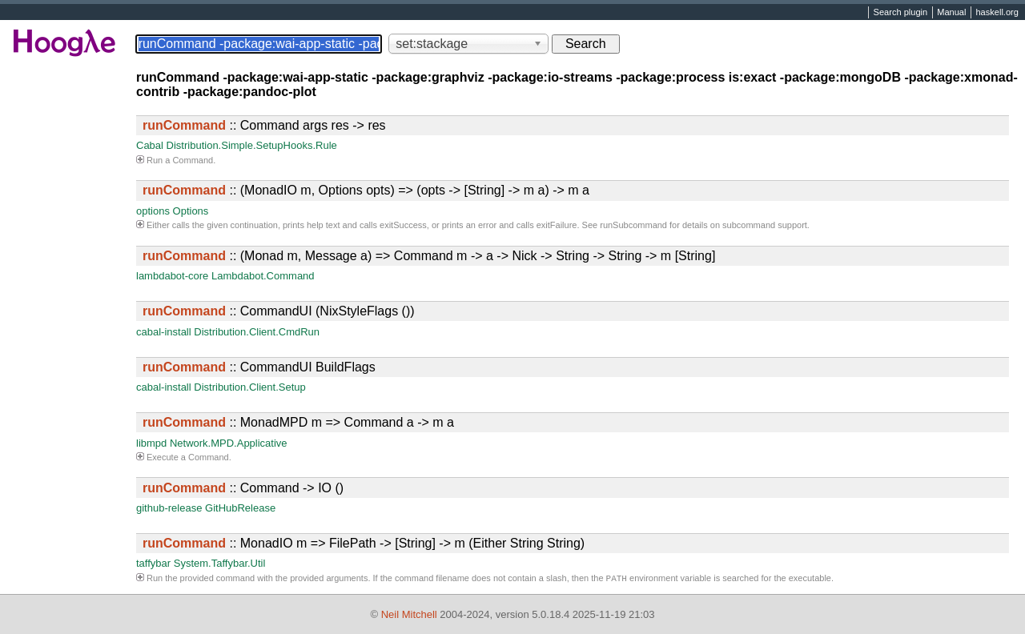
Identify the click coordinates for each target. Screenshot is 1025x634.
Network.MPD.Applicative (228, 443)
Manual (951, 13)
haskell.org (996, 13)
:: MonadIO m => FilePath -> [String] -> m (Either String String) (364, 543)
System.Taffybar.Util (220, 563)
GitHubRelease (240, 508)
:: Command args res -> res (264, 125)
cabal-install (163, 332)
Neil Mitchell (409, 614)
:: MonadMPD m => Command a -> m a (298, 422)
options (153, 211)
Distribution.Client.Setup (249, 387)
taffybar (153, 563)
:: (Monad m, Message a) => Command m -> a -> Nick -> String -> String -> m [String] (429, 256)
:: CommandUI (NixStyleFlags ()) (279, 311)
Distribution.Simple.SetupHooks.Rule (252, 145)
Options (191, 211)
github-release (169, 508)
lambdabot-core (172, 276)
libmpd (151, 443)
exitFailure (557, 225)
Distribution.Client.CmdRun (257, 332)
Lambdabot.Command (263, 276)
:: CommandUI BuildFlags (259, 367)
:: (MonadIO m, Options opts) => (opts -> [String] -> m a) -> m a (366, 190)
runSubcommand (633, 225)
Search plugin (901, 13)
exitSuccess (403, 225)
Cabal (149, 145)
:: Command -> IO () (243, 488)
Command (192, 160)
